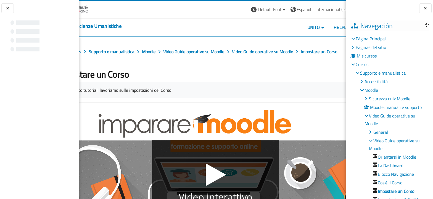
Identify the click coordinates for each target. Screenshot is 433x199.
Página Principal (371, 38)
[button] (237, 9)
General (380, 132)
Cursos (362, 64)
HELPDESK (313, 27)
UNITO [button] (282, 27)
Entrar (335, 9)
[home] (113, 26)
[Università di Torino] (96, 9)
